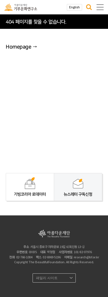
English (74, 7)
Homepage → (21, 47)
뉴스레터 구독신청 (78, 194)
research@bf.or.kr (86, 257)
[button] (89, 7)
